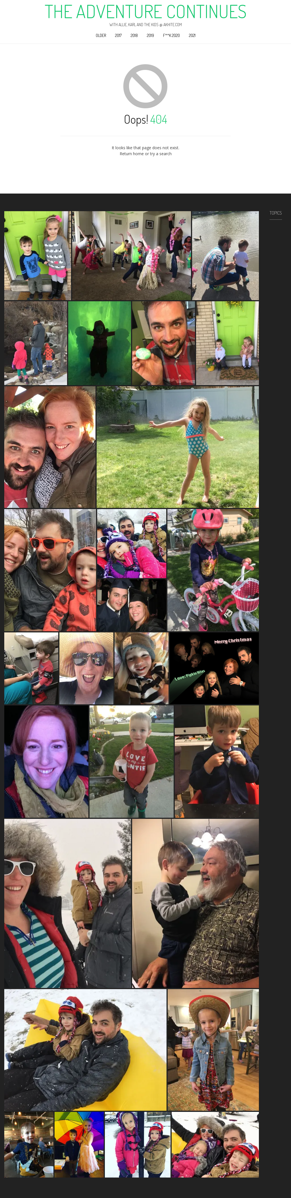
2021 (192, 35)
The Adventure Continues (146, 11)
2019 (150, 35)
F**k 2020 (171, 35)
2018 (134, 35)
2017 (118, 35)
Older (101, 35)
